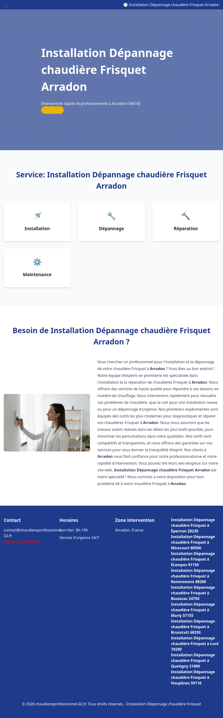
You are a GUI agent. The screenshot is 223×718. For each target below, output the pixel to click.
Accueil (10, 541)
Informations (28, 541)
